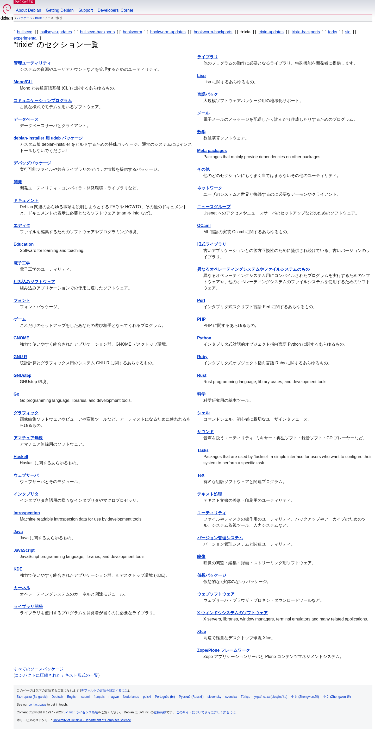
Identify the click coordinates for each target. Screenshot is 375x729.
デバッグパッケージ (32, 163)
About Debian (28, 10)
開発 (18, 182)
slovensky (214, 697)
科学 (201, 394)
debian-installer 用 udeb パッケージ (48, 138)
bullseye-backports (97, 32)
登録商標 (160, 712)
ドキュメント (26, 200)
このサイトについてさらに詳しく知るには (206, 712)
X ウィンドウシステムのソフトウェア (232, 613)
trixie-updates (271, 32)
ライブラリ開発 (28, 606)
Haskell (21, 456)
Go (16, 394)
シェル (203, 413)
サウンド (205, 431)
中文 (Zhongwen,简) (305, 697)
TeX (200, 475)
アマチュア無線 (28, 438)
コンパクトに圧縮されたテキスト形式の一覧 (56, 675)
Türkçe (245, 697)
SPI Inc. (69, 712)
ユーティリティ (211, 513)
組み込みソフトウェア (34, 282)
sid (348, 32)
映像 (201, 556)
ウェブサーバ (26, 475)
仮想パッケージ (211, 575)
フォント (22, 300)
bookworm (132, 32)
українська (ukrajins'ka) (270, 697)
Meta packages (212, 150)
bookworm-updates (168, 32)
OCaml (204, 225)
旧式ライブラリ (211, 244)
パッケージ (25, 18)
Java (18, 531)
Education (24, 244)
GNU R (20, 356)
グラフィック (26, 413)
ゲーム (20, 319)
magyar (114, 697)
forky (332, 32)
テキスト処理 (209, 494)
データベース (26, 119)
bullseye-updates (56, 32)
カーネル (22, 588)
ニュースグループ (213, 207)
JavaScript (24, 550)
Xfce (201, 631)
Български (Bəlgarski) (32, 697)
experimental (26, 38)
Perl (201, 300)
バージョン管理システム (220, 538)
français (99, 697)
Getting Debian (60, 10)
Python (204, 338)
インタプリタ (26, 494)
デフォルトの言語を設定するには (104, 690)
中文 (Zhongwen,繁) (337, 697)
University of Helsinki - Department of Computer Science (92, 720)
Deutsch (57, 697)
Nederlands (131, 697)
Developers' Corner (115, 10)
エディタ (22, 225)
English (72, 697)
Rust (202, 375)
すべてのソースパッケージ (39, 669)
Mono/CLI (23, 82)
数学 (201, 132)
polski (147, 697)
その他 (203, 169)
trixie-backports (306, 32)
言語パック (207, 94)
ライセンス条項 (87, 712)
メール (203, 113)
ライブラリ (207, 57)
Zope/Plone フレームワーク (223, 650)
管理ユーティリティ (32, 63)
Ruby (202, 356)
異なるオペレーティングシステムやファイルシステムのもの (253, 269)
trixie (38, 18)
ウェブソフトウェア (216, 594)
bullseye (24, 32)
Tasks (203, 450)
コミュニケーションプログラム (43, 100)
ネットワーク (209, 188)
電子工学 (22, 263)
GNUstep (22, 375)
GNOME (21, 338)
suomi (85, 697)
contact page (37, 704)
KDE (18, 569)
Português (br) (165, 697)
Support (85, 10)
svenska (231, 697)
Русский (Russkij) (191, 697)
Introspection (27, 513)
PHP (201, 319)
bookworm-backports (213, 32)
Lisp (201, 75)
